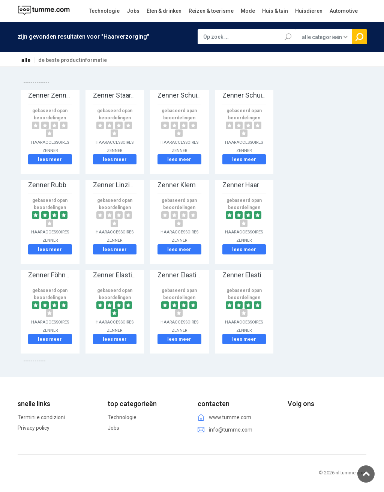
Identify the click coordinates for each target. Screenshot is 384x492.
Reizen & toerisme (211, 11)
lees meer (50, 159)
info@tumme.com (230, 430)
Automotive (344, 11)
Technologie (104, 11)
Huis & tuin (275, 11)
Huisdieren (308, 11)
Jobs (133, 11)
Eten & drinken (164, 11)
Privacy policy (34, 428)
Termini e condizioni (41, 417)
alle (25, 60)
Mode (248, 11)
